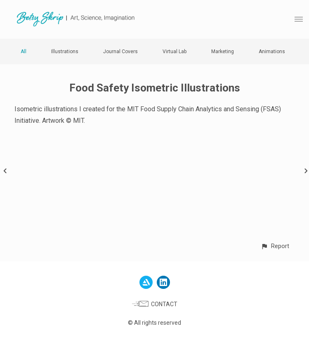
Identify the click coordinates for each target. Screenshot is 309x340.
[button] (274, 246)
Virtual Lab (174, 51)
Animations (272, 51)
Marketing (222, 51)
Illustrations (64, 51)
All (23, 51)
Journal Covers (120, 51)
